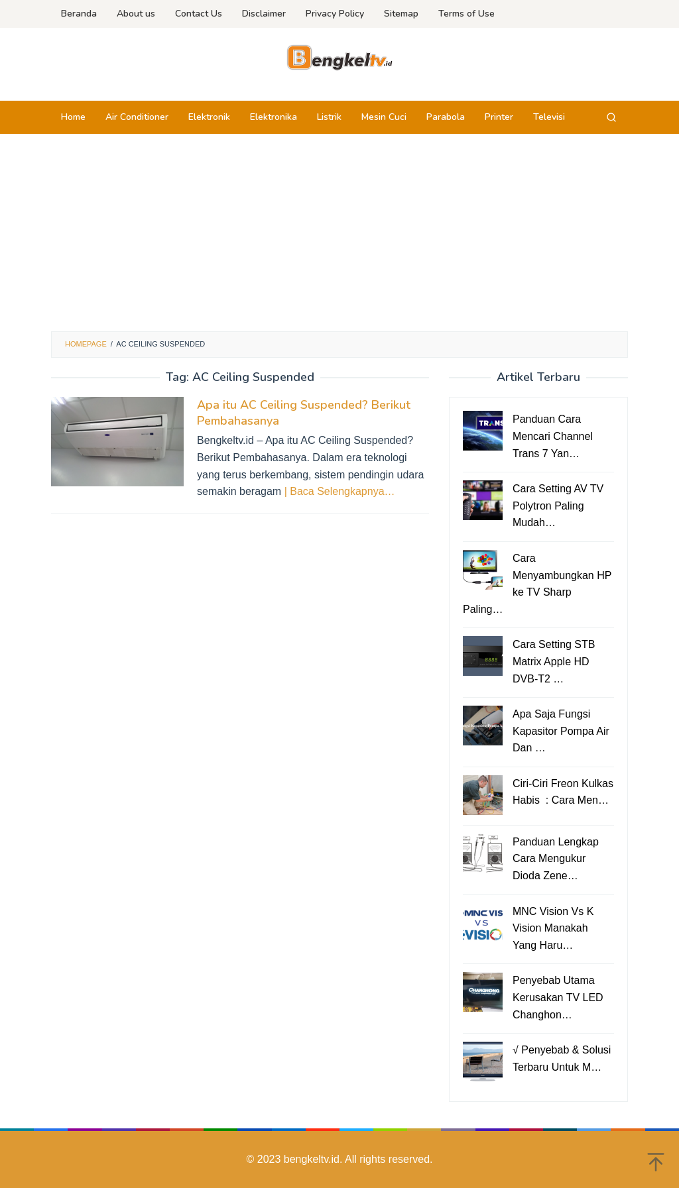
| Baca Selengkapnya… (339, 491)
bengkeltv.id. (314, 1159)
